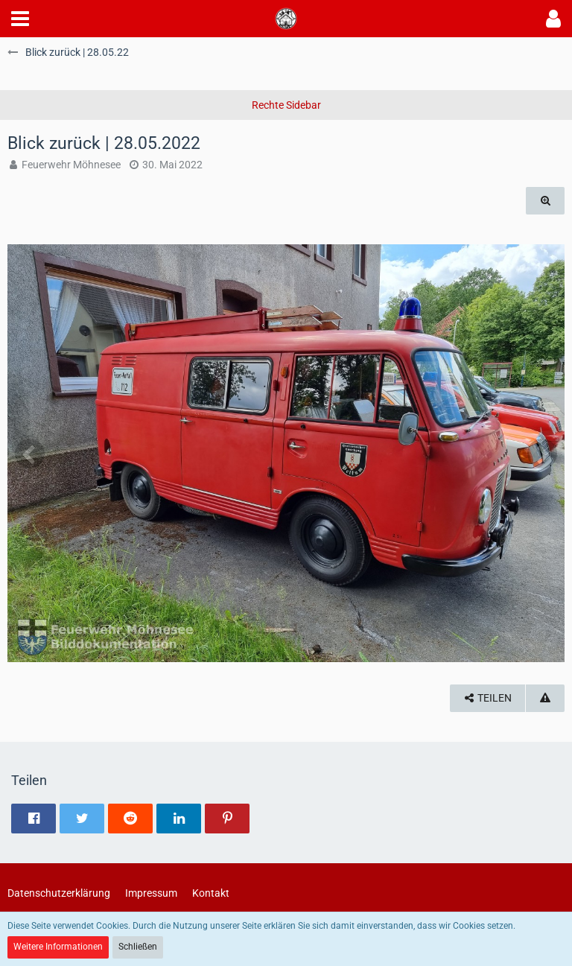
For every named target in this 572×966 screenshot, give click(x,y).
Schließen (137, 946)
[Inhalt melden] (545, 698)
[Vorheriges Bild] (30, 453)
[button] (20, 19)
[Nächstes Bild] (542, 453)
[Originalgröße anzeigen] (545, 201)
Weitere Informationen (58, 946)
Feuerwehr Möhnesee (71, 165)
